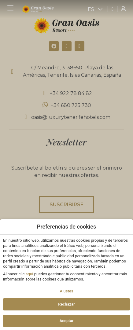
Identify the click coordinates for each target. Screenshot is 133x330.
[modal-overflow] (66, 165)
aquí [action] (29, 274)
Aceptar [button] (67, 320)
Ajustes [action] (66, 291)
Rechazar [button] (66, 304)
